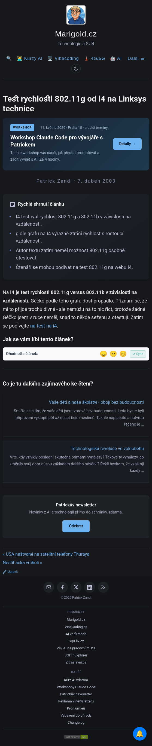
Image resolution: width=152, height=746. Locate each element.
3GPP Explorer (76, 655)
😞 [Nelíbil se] (103, 353)
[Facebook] (62, 587)
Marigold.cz (76, 34)
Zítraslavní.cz (76, 662)
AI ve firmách (76, 634)
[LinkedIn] (89, 587)
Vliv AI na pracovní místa (76, 648)
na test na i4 (43, 326)
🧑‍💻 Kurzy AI (29, 58)
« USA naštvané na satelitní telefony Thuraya (46, 554)
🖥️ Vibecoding (63, 58)
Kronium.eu (76, 708)
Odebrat (76, 526)
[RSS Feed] (103, 587)
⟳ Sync (138, 354)
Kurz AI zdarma (76, 680)
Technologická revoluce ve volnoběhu (107, 448)
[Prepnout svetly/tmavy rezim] (76, 68)
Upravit (10, 572)
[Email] (48, 587)
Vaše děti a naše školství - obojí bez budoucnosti (96, 402)
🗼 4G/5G (94, 58)
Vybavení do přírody (75, 715)
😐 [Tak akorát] (113, 353)
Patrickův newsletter (76, 694)
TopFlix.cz (76, 641)
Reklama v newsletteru (76, 701)
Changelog (76, 722)
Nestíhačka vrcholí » (22, 562)
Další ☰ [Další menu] (136, 58)
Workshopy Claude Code (76, 687)
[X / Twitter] (76, 587)
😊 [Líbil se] (123, 353)
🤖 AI (116, 58)
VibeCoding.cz (76, 627)
